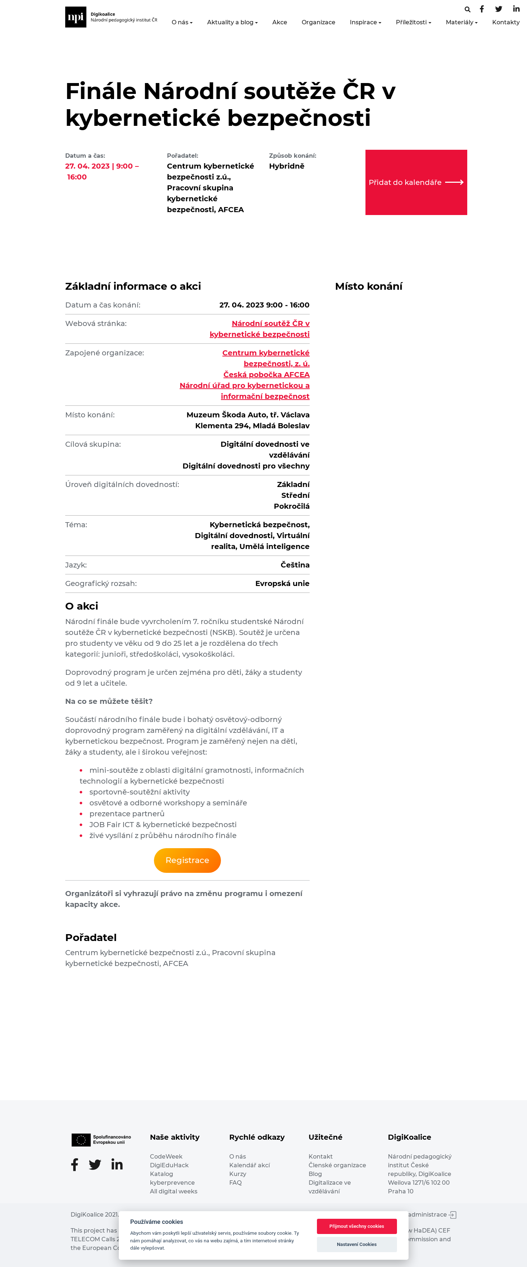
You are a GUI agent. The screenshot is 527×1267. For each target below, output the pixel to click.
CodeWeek (166, 1156)
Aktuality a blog (230, 22)
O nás (180, 22)
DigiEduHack (169, 1165)
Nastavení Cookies (357, 1244)
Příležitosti (411, 22)
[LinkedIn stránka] (516, 9)
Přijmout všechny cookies (357, 1226)
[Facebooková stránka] (467, 9)
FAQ (235, 1182)
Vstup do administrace (418, 1214)
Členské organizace (337, 1165)
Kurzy (237, 1174)
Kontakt (321, 1156)
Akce (279, 22)
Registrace (187, 860)
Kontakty (506, 22)
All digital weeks (173, 1191)
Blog (315, 1174)
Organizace (318, 22)
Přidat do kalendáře (416, 182)
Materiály (459, 22)
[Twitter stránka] (498, 9)
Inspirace (363, 22)
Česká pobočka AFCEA (266, 374)
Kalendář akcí (249, 1165)
